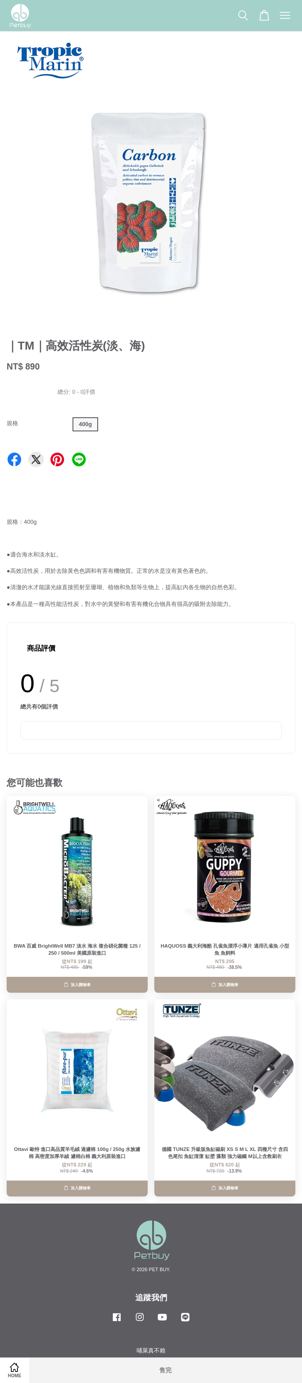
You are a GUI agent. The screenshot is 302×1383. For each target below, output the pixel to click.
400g (85, 424)
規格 (12, 423)
